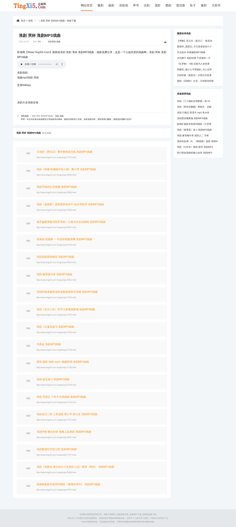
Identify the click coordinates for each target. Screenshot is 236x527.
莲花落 (180, 5)
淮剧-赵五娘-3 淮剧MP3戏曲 (53, 379)
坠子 (193, 5)
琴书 (136, 5)
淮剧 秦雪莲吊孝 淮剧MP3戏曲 (54, 274)
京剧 (147, 5)
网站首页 (87, 5)
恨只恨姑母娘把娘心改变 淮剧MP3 (194, 152)
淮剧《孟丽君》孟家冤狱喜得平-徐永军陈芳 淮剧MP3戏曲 (70, 204)
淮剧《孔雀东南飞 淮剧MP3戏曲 (55, 326)
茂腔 (157, 5)
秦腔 (204, 5)
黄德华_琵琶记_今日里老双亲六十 (194, 46)
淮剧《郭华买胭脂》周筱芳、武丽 (194, 106)
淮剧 (30, 20)
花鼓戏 (123, 5)
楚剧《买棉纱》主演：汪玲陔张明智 (195, 81)
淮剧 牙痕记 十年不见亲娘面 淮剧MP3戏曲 (61, 396)
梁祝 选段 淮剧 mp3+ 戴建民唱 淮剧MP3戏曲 (63, 361)
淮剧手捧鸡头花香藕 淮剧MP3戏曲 (57, 186)
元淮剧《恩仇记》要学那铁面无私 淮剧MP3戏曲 (64, 151)
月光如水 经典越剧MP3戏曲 (191, 52)
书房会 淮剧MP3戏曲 (49, 344)
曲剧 (111, 5)
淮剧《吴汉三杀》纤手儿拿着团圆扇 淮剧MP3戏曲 (66, 309)
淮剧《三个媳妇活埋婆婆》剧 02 (193, 101)
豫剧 (100, 5)
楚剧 (168, 5)
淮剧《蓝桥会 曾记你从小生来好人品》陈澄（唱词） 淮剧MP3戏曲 (75, 466)
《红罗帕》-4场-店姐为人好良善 (193, 63)
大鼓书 (216, 5)
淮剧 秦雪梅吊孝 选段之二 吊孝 (193, 135)
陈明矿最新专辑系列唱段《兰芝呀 (194, 124)
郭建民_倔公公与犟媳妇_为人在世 (194, 69)
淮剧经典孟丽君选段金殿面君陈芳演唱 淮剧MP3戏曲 (67, 291)
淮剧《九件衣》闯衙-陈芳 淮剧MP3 (195, 147)
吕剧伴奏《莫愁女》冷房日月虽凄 (194, 75)
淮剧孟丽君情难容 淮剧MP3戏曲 (55, 256)
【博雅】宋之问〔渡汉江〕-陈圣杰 (194, 40)
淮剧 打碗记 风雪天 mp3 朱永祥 (193, 112)
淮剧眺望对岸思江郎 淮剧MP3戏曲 (57, 449)
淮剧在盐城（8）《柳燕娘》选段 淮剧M (197, 141)
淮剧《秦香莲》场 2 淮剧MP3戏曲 (194, 129)
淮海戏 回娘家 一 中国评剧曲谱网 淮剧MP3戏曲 (64, 239)
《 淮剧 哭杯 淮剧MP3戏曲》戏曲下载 (57, 20)
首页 (23, 20)
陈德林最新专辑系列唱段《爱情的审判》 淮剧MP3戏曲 (68, 484)
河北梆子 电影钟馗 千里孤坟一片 (193, 58)
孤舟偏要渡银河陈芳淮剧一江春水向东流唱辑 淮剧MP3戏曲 (71, 221)
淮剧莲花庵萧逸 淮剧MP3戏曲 (192, 118)
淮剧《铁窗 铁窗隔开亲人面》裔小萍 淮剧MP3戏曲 (66, 169)
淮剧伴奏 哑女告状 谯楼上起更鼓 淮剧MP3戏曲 (64, 431)
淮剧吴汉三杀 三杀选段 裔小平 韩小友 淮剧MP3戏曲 (67, 414)
